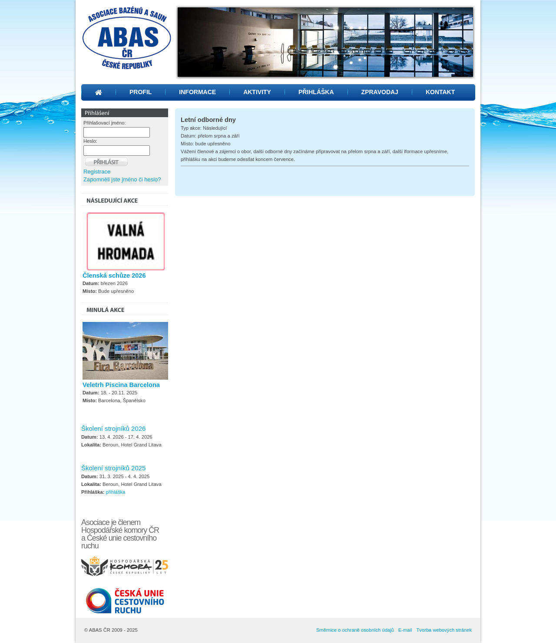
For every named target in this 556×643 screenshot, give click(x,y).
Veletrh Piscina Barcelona (121, 384)
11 (376, 73)
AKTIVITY (257, 92)
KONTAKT (440, 92)
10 (365, 73)
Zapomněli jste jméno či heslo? (122, 179)
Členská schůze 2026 (114, 275)
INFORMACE (197, 92)
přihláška (116, 492)
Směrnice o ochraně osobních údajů (355, 630)
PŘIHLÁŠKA (316, 92)
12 (387, 73)
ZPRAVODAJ (379, 92)
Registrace (96, 171)
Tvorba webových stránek (444, 630)
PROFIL (140, 92)
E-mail (405, 630)
